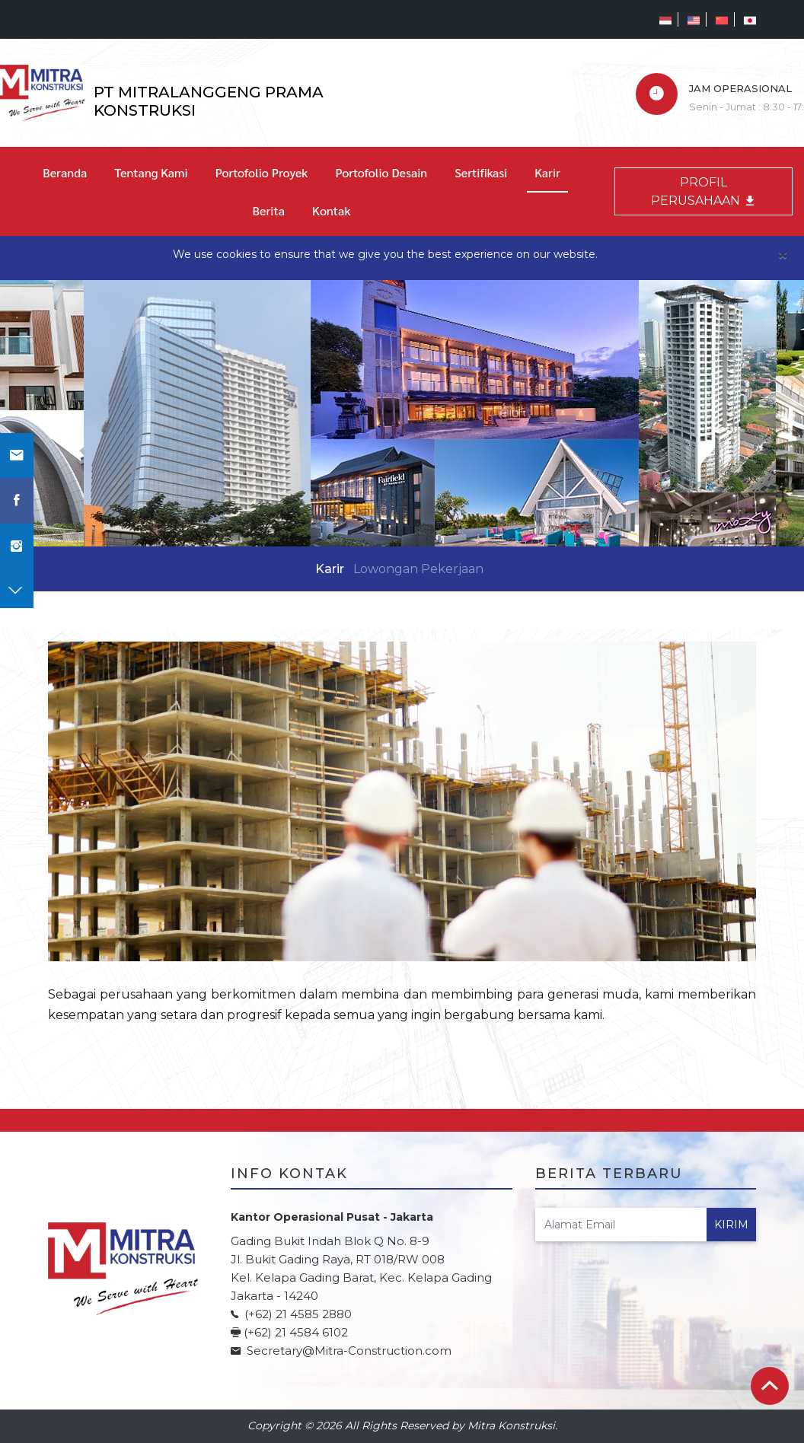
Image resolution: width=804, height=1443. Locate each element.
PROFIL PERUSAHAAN (704, 191)
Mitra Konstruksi (511, 1425)
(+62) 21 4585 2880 (296, 1314)
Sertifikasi (481, 172)
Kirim (731, 1224)
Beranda (65, 172)
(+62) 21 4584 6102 (296, 1332)
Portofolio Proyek (261, 172)
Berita (269, 210)
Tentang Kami (150, 172)
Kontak (331, 210)
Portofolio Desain (381, 172)
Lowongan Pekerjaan (418, 569)
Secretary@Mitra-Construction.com (347, 1350)
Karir (547, 172)
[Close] (782, 255)
